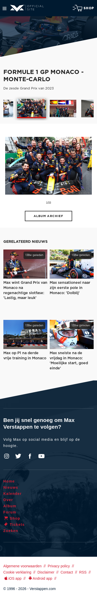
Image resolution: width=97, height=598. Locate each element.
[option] (31, 108)
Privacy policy (59, 566)
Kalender (12, 494)
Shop (83, 8)
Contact (67, 572)
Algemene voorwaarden (22, 566)
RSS (83, 572)
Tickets (14, 524)
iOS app (12, 578)
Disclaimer (46, 572)
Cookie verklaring (17, 572)
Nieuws (10, 487)
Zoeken (10, 531)
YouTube (41, 456)
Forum (10, 512)
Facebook (29, 456)
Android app (40, 578)
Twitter (18, 456)
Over (8, 500)
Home (9, 481)
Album (10, 506)
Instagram (6, 456)
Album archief (49, 216)
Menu (4, 8)
